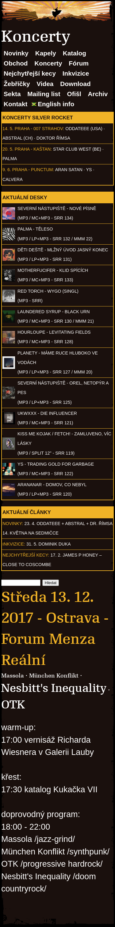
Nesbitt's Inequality (53, 688)
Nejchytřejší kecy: (25, 555)
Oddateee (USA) (83, 128)
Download (75, 83)
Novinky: (12, 523)
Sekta (12, 93)
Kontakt (15, 103)
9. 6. (6, 169)
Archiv (98, 93)
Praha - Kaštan (33, 149)
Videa (44, 83)
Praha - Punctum (32, 169)
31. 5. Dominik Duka (48, 544)
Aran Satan (68, 169)
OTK (13, 704)
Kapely (45, 53)
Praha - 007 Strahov (39, 128)
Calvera (12, 179)
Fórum (79, 63)
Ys (89, 169)
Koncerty (48, 63)
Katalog (74, 53)
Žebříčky (17, 83)
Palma (9, 158)
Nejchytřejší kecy (30, 73)
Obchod (16, 63)
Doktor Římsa (53, 138)
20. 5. (7, 149)
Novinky (16, 53)
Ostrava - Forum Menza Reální (55, 639)
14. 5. (7, 128)
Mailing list (43, 93)
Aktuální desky (24, 197)
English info (56, 103)
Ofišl (74, 93)
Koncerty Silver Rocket (37, 117)
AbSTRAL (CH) (17, 138)
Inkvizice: (13, 544)
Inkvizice (76, 73)
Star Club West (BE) (77, 149)
